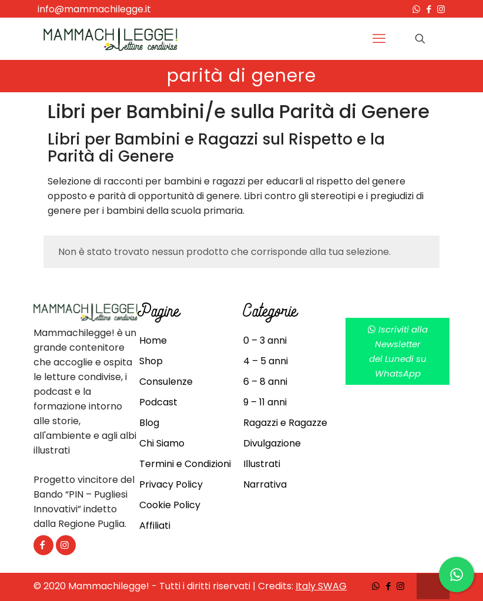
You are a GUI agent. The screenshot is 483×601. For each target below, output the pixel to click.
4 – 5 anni (265, 361)
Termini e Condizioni (185, 464)
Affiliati (154, 525)
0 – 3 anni (265, 340)
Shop (151, 361)
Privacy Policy (171, 484)
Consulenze (166, 381)
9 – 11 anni (265, 402)
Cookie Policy (169, 505)
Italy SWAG (321, 586)
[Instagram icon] (441, 9)
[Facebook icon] (428, 9)
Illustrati (261, 464)
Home (153, 340)
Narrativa (265, 484)
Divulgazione (272, 443)
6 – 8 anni (265, 381)
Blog (149, 422)
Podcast (158, 402)
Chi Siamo (162, 443)
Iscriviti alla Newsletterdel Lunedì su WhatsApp (397, 351)
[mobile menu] (379, 39)
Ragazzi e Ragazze (285, 422)
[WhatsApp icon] (416, 9)
